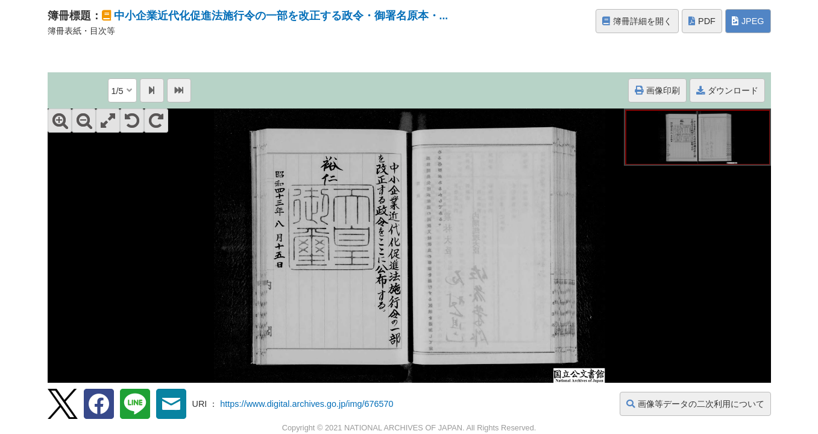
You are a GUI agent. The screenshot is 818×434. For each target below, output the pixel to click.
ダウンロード (727, 90)
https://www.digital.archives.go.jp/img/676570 (306, 404)
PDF (702, 21)
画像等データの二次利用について (695, 404)
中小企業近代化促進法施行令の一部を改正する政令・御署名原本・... (281, 16)
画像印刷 (657, 90)
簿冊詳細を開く (637, 21)
